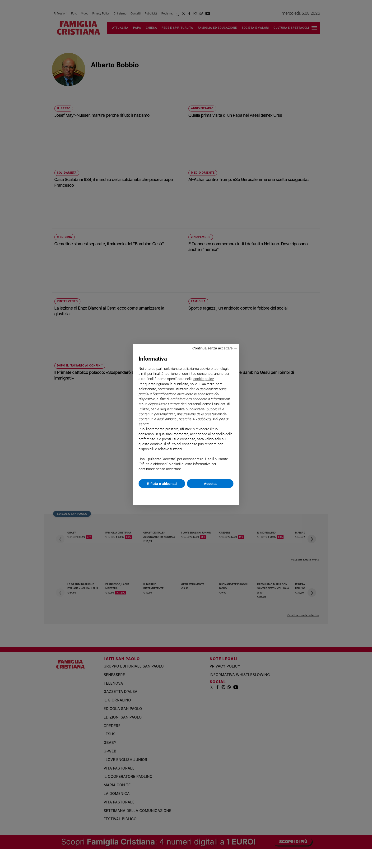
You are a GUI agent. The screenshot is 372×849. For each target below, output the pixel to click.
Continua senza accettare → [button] (214, 348)
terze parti (215, 384)
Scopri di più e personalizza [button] (186, 494)
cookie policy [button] (203, 379)
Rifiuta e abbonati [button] (162, 484)
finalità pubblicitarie (189, 409)
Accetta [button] (210, 484)
